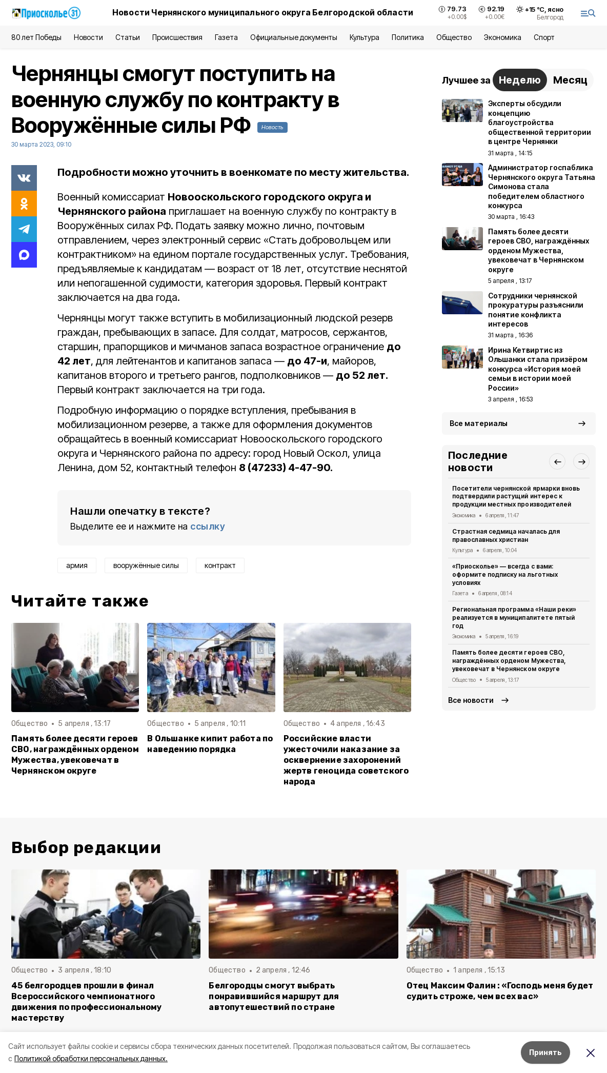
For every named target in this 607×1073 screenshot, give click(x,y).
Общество (453, 37)
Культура (364, 37)
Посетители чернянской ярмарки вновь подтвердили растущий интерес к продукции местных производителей (516, 496)
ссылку (207, 526)
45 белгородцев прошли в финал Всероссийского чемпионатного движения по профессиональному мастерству (86, 1002)
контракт (220, 565)
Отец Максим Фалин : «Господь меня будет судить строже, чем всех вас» (500, 991)
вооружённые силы (146, 565)
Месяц (570, 80)
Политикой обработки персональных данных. (91, 1058)
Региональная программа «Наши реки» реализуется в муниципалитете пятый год (514, 617)
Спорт (544, 37)
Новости (88, 37)
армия (77, 565)
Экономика (502, 37)
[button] (557, 461)
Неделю (520, 80)
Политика (408, 37)
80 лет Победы (36, 37)
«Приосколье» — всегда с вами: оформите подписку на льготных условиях (505, 574)
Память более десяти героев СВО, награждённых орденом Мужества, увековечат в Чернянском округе (75, 755)
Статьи (127, 37)
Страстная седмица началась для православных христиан (506, 535)
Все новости (471, 700)
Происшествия (177, 37)
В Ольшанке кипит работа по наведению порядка (210, 744)
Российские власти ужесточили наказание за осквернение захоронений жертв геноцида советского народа (346, 760)
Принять (545, 1052)
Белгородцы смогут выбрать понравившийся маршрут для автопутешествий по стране (274, 996)
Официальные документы (293, 37)
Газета (226, 37)
